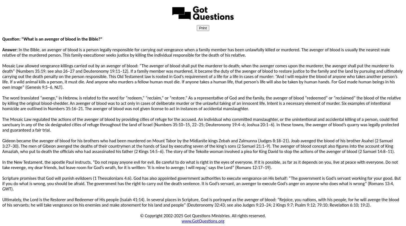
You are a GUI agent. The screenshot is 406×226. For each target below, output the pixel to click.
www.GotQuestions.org (203, 221)
